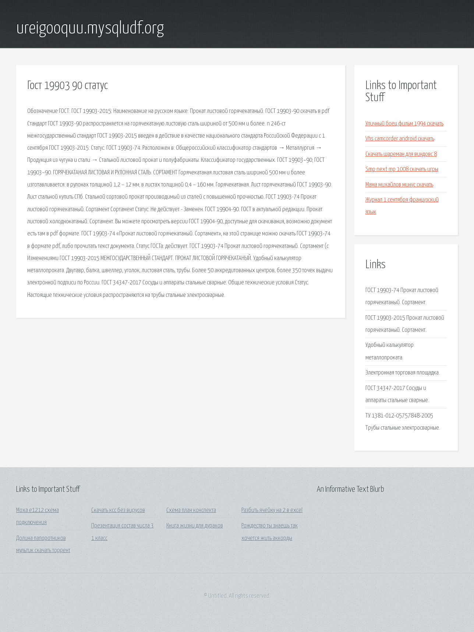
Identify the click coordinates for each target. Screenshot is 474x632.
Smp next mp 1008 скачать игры (401, 169)
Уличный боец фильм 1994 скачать (404, 124)
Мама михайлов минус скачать (399, 185)
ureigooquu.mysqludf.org (90, 28)
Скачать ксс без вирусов (118, 510)
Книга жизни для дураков (194, 526)
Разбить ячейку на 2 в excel (272, 510)
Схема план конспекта (191, 510)
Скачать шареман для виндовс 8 (401, 154)
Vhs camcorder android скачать (399, 139)
